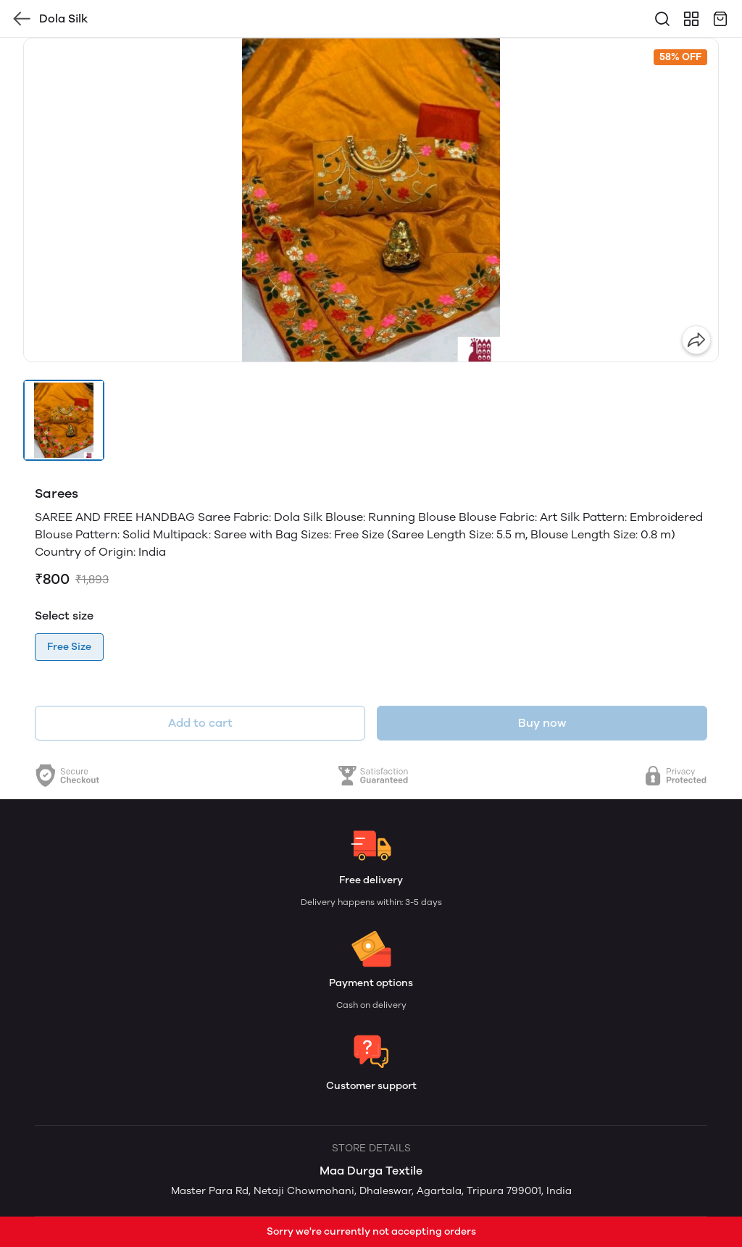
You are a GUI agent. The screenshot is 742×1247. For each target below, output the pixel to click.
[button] (63, 420)
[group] (371, 200)
